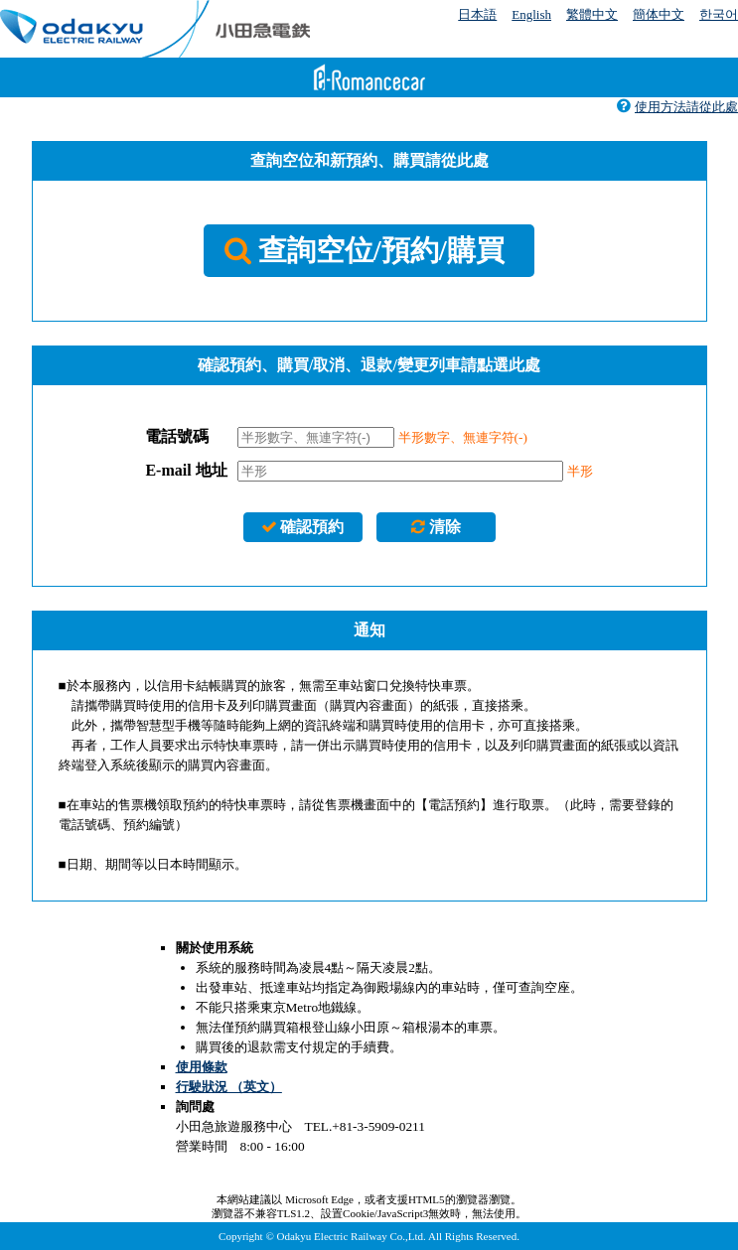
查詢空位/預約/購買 (364, 250)
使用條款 (201, 1066)
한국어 (718, 14)
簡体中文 (658, 14)
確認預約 (302, 526)
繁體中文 (592, 14)
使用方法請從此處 (677, 106)
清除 (435, 526)
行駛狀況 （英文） (229, 1086)
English (531, 14)
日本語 (477, 14)
